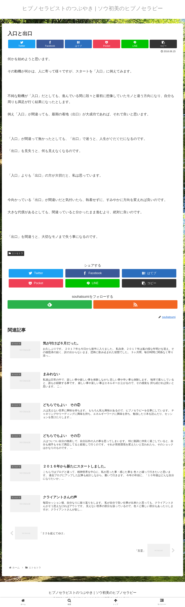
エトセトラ (16, 253)
